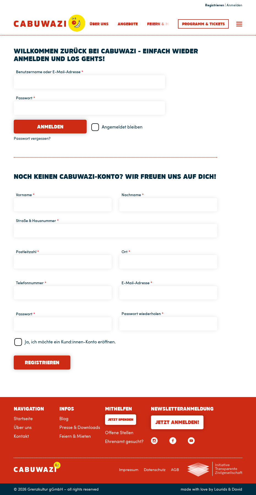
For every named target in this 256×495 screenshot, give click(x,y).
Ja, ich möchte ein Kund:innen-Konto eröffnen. (70, 342)
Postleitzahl (27, 251)
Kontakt (21, 436)
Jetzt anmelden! (177, 422)
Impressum (128, 469)
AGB (175, 469)
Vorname (25, 194)
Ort (126, 251)
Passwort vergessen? (32, 138)
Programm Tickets (203, 24)
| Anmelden (223, 5)
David (237, 489)
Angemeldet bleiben (122, 127)
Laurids (220, 489)
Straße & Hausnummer (37, 220)
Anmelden (50, 126)
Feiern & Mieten (163, 24)
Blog (63, 418)
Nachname (133, 194)
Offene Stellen (119, 433)
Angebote (128, 24)
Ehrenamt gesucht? (124, 441)
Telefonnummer (31, 282)
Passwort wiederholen (143, 313)
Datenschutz (155, 469)
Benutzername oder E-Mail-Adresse (49, 71)
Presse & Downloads (79, 427)
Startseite (23, 418)
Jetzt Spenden (120, 419)
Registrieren (42, 362)
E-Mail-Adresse (137, 282)
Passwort (25, 97)
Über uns (99, 24)
